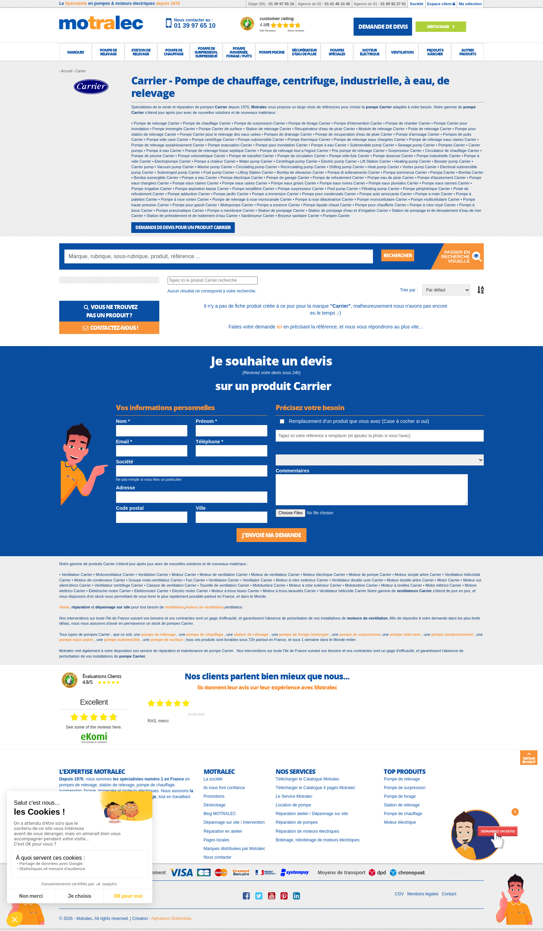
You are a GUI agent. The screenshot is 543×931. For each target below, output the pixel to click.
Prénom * (206, 421)
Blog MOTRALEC (220, 812)
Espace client (441, 4)
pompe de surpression (359, 633)
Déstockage (445, 26)
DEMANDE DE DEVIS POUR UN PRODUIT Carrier (179, 227)
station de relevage (251, 633)
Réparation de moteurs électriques (307, 830)
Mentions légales (422, 893)
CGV (399, 893)
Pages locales (217, 839)
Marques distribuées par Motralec (234, 847)
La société (213, 778)
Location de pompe (293, 804)
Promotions (214, 795)
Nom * (123, 421)
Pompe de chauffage (403, 812)
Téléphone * (209, 441)
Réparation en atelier (223, 830)
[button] (75, 52)
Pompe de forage (400, 795)
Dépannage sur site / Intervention (234, 821)
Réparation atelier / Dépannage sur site (312, 812)
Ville (201, 507)
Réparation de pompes (297, 821)
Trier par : (409, 289)
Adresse (125, 487)
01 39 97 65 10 (281, 4)
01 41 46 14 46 (337, 4)
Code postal (130, 507)
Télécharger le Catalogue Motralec (307, 778)
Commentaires (292, 470)
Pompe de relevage (402, 778)
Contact (449, 893)
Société (416, 4)
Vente (64, 606)
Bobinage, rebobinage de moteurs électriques (317, 839)
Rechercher (400, 256)
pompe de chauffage (204, 633)
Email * (124, 441)
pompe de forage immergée (304, 633)
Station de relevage (401, 804)
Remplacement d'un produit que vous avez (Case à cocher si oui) (354, 421)
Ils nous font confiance (224, 786)
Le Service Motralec (294, 795)
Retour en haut (529, 758)
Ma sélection (470, 4)
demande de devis (383, 26)
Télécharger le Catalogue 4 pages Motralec (315, 786)
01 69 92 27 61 (393, 4)
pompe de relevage (158, 633)
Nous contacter (218, 856)
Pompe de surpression (404, 786)
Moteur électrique (400, 821)
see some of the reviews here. (94, 726)
